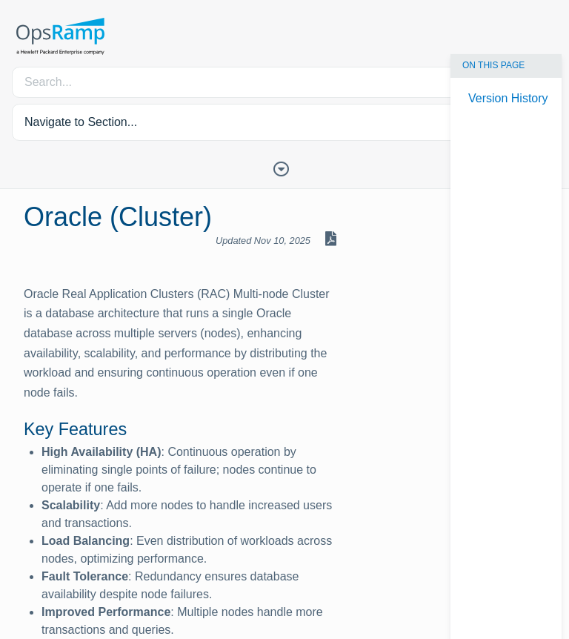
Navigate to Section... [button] (80, 122)
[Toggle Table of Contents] (284, 167)
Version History (508, 98)
